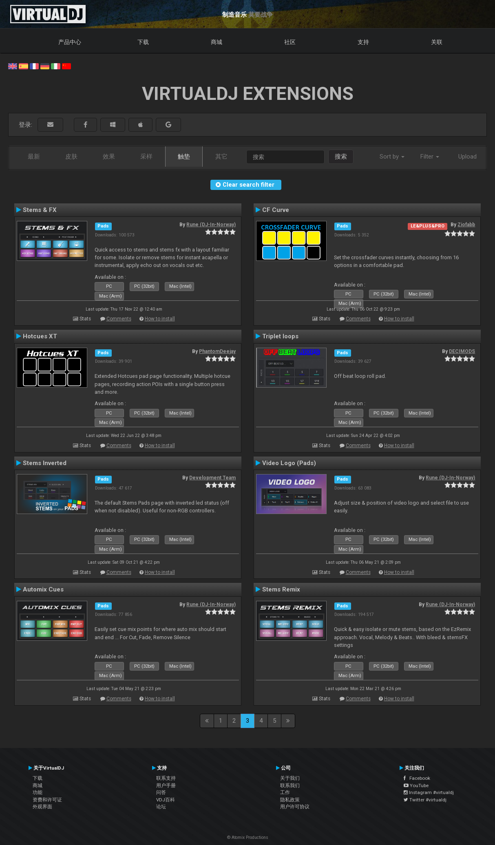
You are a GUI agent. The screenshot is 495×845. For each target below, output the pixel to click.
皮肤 (71, 156)
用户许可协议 (294, 807)
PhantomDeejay (217, 351)
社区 (290, 42)
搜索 (341, 156)
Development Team (212, 478)
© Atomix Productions (247, 837)
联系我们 (290, 785)
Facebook (417, 778)
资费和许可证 (47, 800)
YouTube (416, 785)
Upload (467, 156)
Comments (118, 319)
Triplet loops (280, 336)
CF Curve (275, 210)
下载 (143, 42)
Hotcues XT (40, 336)
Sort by (392, 156)
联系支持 (166, 778)
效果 (109, 156)
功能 (37, 792)
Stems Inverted (44, 463)
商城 (216, 42)
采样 (146, 156)
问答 (161, 792)
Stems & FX (40, 210)
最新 (34, 156)
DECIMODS (462, 351)
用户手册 (166, 785)
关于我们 (290, 778)
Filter (429, 156)
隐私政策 (290, 800)
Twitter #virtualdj (425, 800)
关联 (436, 42)
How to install (160, 319)
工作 (285, 792)
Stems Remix (281, 589)
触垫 (184, 156)
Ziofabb (466, 224)
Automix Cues (43, 589)
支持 (363, 42)
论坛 (161, 807)
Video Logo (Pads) (289, 463)
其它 (221, 156)
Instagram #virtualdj (429, 792)
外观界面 (42, 807)
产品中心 (69, 42)
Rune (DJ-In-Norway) (211, 224)
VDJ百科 (165, 800)
